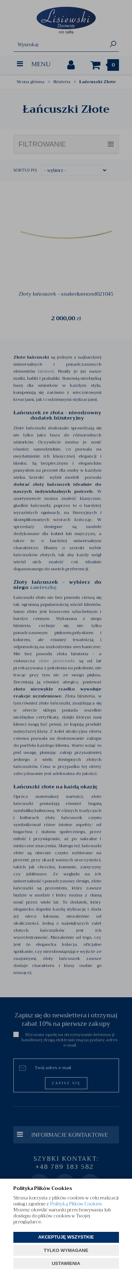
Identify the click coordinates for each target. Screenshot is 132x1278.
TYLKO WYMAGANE (66, 1250)
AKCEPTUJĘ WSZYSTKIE (66, 1237)
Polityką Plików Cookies (76, 1204)
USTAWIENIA (66, 1263)
